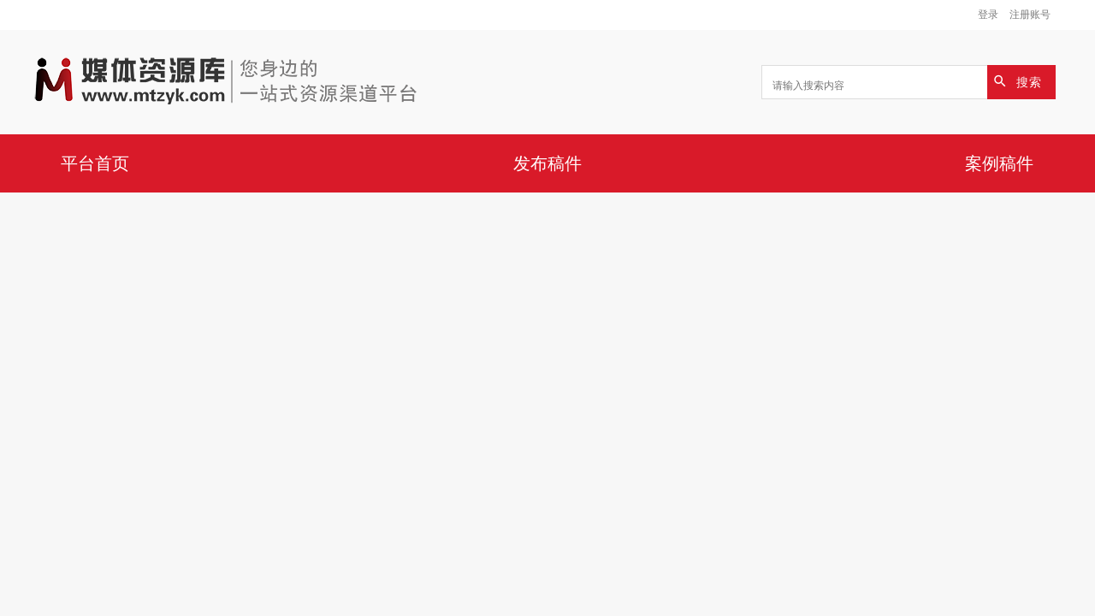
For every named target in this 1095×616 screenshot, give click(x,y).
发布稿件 (547, 163)
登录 (988, 15)
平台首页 (95, 163)
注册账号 (1030, 15)
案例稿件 (999, 163)
